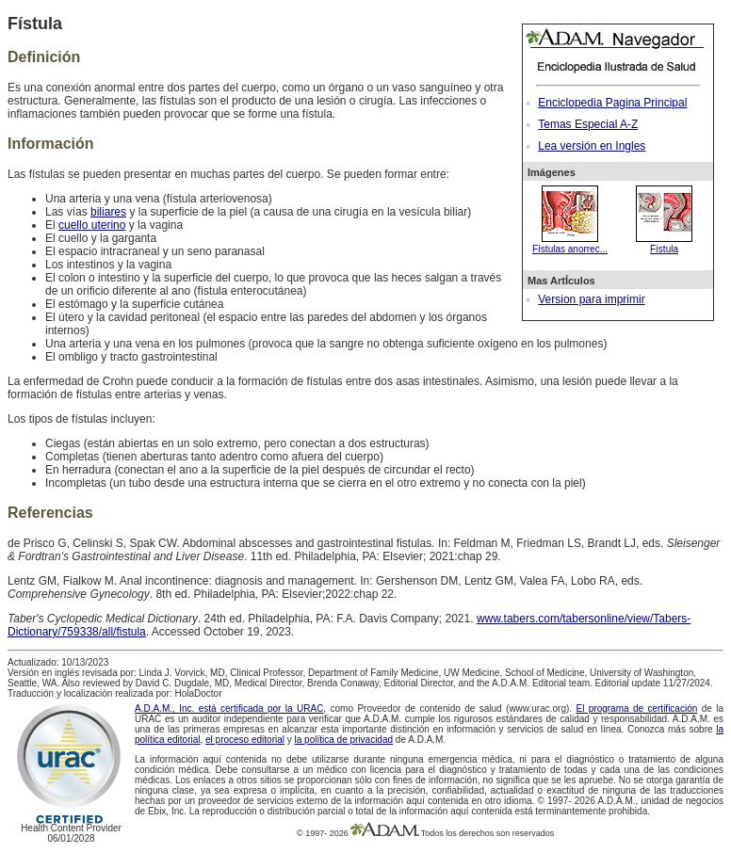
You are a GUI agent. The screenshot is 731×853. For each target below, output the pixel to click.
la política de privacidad (344, 739)
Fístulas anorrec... (570, 243)
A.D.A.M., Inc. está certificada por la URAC (229, 708)
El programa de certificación (636, 708)
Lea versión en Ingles (591, 146)
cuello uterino (91, 225)
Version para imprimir (591, 299)
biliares (108, 211)
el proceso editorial (244, 739)
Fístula (664, 243)
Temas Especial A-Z (588, 124)
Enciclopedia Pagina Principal (612, 102)
